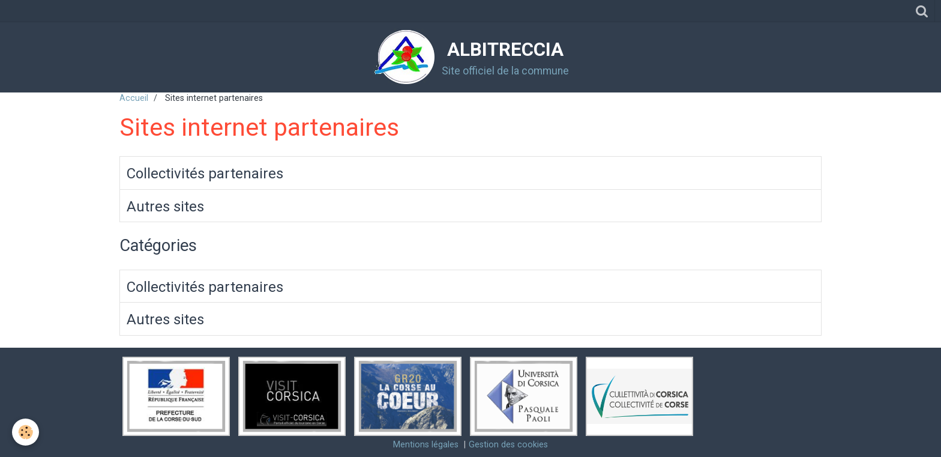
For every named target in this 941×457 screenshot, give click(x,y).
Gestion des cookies (508, 445)
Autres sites (165, 206)
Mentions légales (425, 445)
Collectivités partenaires (205, 173)
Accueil (133, 98)
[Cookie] (25, 432)
